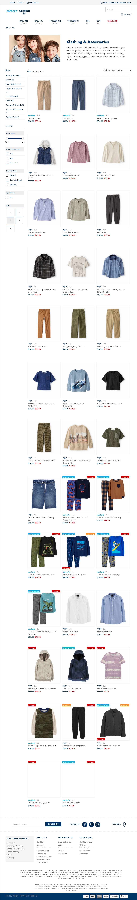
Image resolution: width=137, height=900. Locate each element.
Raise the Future (43, 859)
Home (7, 27)
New (9, 158)
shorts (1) (10, 80)
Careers (40, 845)
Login (12, 2)
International (42, 862)
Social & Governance (45, 848)
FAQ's (9, 854)
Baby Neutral (84, 851)
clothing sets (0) (12, 117)
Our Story (41, 842)
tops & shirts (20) (13, 75)
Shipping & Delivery (15, 846)
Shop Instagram (64, 842)
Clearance (11, 163)
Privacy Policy (12, 896)
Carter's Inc (41, 853)
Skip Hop (11, 185)
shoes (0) (9, 101)
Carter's (11, 175)
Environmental (43, 851)
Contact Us (11, 843)
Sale (9, 154)
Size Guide (62, 853)
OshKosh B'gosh (14, 180)
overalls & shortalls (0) (15, 105)
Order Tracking (13, 851)
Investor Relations (44, 856)
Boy (9, 197)
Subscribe (53, 824)
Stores (20, 2)
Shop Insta (32, 2)
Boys (13, 27)
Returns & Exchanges (16, 849)
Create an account (65, 848)
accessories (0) (12, 96)
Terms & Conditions (29, 896)
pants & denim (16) (13, 84)
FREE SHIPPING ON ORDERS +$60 (115, 3)
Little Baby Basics (86, 848)
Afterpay (10, 857)
